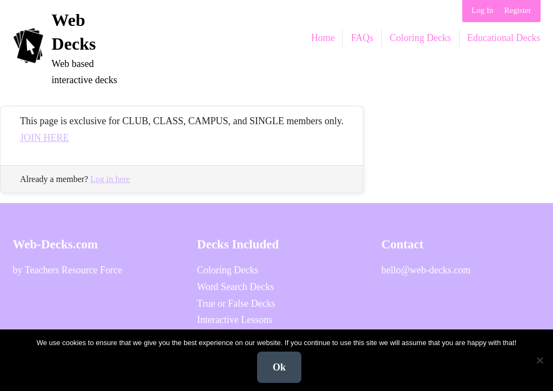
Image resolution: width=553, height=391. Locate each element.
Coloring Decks (420, 37)
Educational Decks (503, 37)
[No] (539, 360)
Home (323, 37)
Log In (482, 10)
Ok (279, 367)
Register (517, 10)
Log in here (110, 179)
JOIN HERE (44, 137)
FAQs (362, 37)
